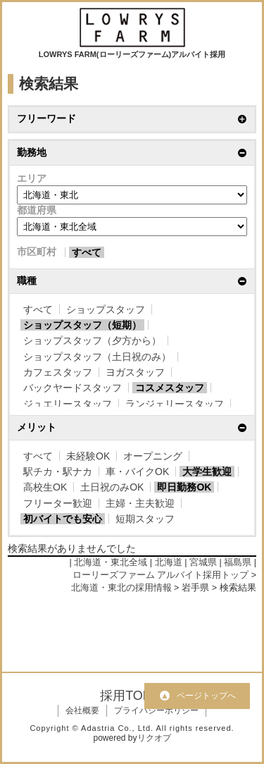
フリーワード (46, 118)
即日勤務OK (184, 487)
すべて (86, 252)
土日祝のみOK (112, 487)
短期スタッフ (145, 518)
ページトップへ (206, 696)
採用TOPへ (132, 696)
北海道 (168, 562)
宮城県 (203, 562)
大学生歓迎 (207, 471)
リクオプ (154, 738)
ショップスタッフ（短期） (82, 325)
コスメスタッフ (169, 387)
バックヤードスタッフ (72, 387)
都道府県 (36, 210)
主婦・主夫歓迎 (140, 503)
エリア (31, 178)
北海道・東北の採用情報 (121, 588)
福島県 (237, 562)
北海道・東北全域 (110, 562)
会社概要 (82, 710)
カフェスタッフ (57, 372)
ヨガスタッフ (135, 372)
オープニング (152, 456)
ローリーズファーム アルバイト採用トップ (161, 575)
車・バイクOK (137, 471)
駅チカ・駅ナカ (57, 471)
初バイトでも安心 (62, 518)
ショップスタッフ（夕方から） (92, 340)
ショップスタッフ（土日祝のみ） (97, 356)
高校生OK (45, 487)
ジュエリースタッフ (67, 403)
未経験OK (88, 456)
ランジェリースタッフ (174, 403)
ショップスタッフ (105, 309)
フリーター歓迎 (57, 503)
